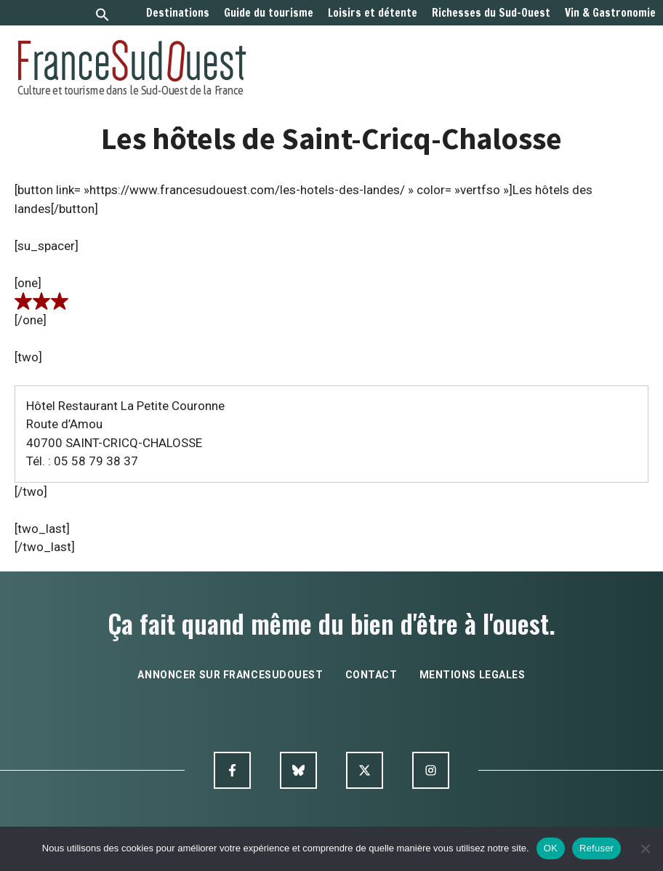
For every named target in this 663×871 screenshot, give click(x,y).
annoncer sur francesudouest (230, 675)
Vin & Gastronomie (610, 13)
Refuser (596, 848)
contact (371, 675)
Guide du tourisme (268, 13)
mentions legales (472, 675)
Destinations (177, 13)
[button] (102, 16)
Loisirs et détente (372, 13)
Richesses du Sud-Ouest (491, 13)
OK (551, 848)
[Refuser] (645, 848)
